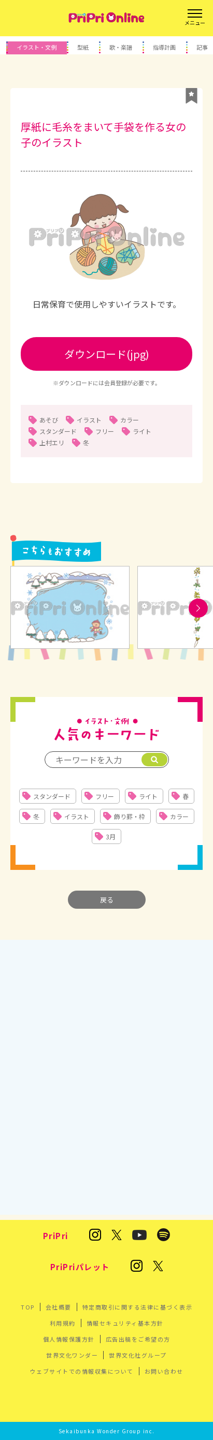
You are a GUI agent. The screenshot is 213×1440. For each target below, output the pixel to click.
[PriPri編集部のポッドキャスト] (163, 1235)
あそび (48, 419)
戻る (106, 900)
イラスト (89, 419)
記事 (202, 47)
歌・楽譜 (120, 47)
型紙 (83, 47)
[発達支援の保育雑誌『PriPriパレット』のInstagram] (137, 1266)
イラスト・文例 (36, 47)
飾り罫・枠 (129, 816)
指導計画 (164, 47)
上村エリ (51, 442)
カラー (129, 419)
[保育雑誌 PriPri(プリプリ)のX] (116, 1236)
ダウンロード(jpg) (106, 353)
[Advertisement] (106, 1072)
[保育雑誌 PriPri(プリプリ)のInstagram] (95, 1235)
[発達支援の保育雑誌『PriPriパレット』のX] (158, 1267)
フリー (104, 431)
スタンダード (58, 431)
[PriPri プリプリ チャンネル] (139, 1236)
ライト (142, 431)
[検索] (154, 759)
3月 (111, 836)
